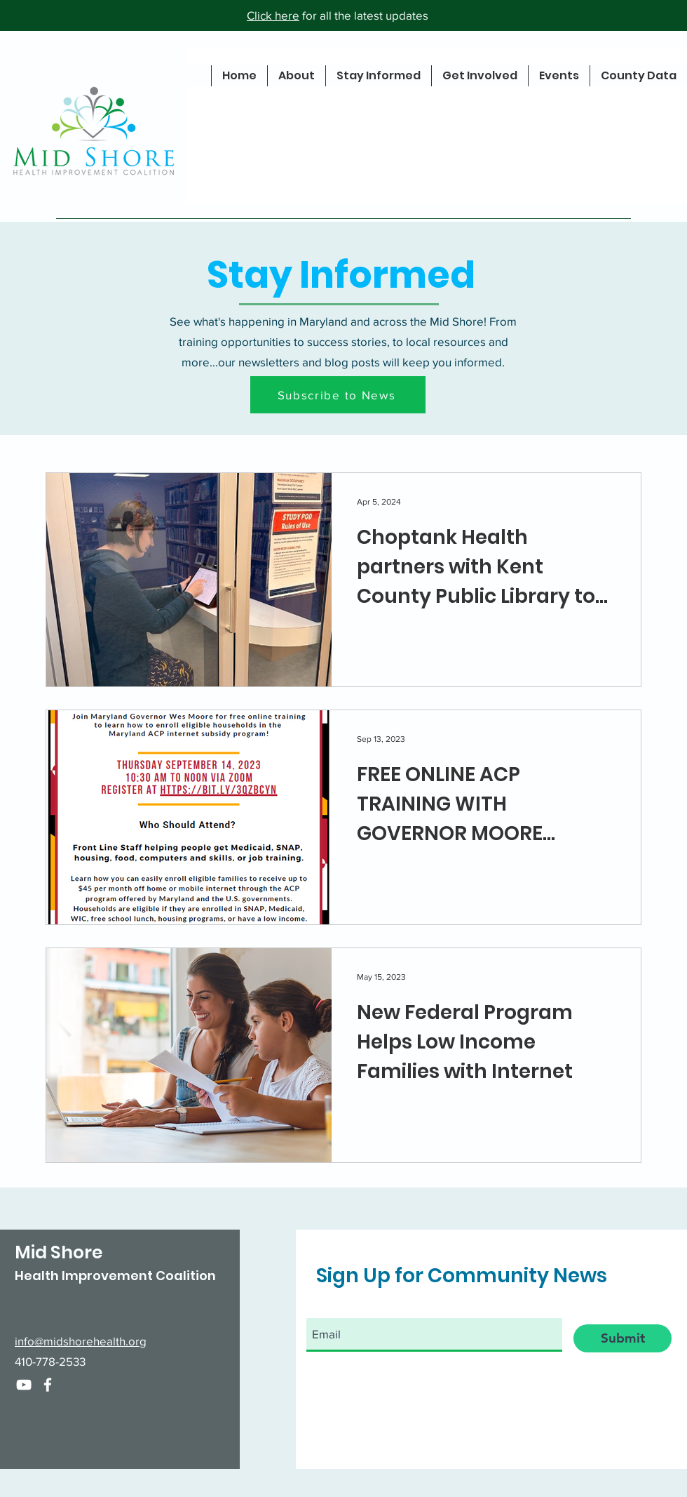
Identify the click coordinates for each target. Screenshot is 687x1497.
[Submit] (622, 1338)
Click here (273, 15)
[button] (338, 394)
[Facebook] (48, 1385)
